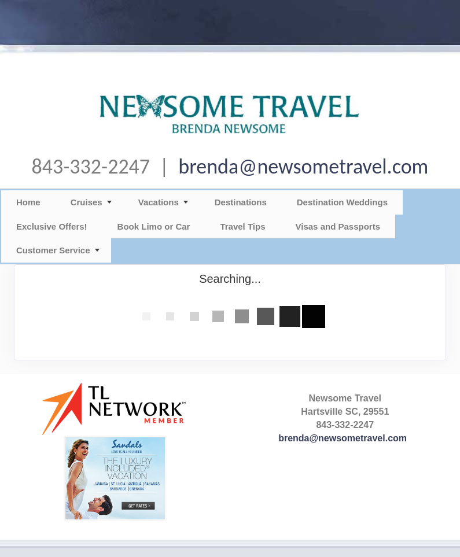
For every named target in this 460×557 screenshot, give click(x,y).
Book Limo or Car (153, 226)
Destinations (241, 202)
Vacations (158, 202)
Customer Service (53, 250)
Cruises (86, 202)
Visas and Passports (338, 226)
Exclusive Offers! (51, 226)
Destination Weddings (342, 202)
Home (28, 202)
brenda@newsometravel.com (303, 166)
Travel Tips (242, 226)
